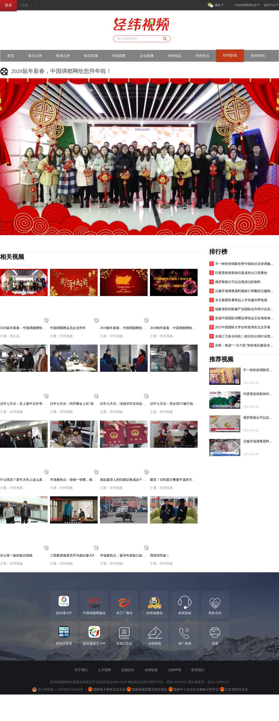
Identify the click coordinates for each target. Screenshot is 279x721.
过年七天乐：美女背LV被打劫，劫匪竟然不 (181, 403)
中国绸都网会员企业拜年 (68, 328)
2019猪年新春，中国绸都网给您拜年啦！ (129, 328)
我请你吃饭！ (159, 555)
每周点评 (63, 56)
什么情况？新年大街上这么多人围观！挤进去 (32, 479)
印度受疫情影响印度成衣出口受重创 (241, 273)
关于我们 (81, 670)
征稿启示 (127, 670)
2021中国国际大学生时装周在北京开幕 (242, 327)
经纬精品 (175, 56)
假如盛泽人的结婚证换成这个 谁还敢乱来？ (131, 479)
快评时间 (258, 56)
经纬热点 (202, 56)
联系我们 (197, 670)
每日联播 (91, 56)
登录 (8, 5)
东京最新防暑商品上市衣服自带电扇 (241, 300)
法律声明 (174, 670)
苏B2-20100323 (177, 682)
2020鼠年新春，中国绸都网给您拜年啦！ (29, 328)
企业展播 (147, 56)
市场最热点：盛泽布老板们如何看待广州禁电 (132, 555)
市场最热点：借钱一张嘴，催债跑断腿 (77, 479)
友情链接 (151, 670)
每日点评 (35, 56)
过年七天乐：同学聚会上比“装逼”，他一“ (80, 403)
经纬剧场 (230, 55)
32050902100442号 (70, 689)
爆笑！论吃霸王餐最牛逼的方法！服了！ (179, 479)
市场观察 (119, 56)
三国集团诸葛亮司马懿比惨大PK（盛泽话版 (81, 555)
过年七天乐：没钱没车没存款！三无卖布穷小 (132, 403)
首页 (10, 56)
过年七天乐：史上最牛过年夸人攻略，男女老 (32, 403)
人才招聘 (104, 670)
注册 (24, 5)
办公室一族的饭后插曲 (16, 555)
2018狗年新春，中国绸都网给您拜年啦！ (179, 328)
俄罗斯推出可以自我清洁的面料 (238, 282)
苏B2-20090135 (218, 682)
